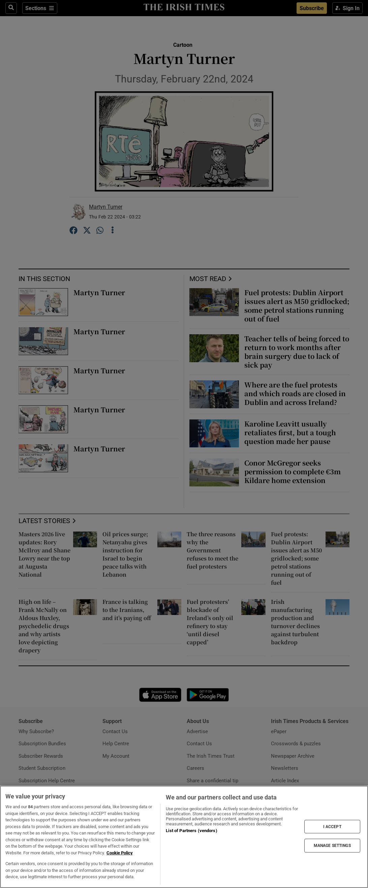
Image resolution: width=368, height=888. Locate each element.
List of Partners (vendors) (191, 830)
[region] (184, 837)
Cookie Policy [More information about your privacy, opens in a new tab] (119, 852)
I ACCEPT (332, 826)
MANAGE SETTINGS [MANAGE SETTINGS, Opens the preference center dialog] (332, 845)
